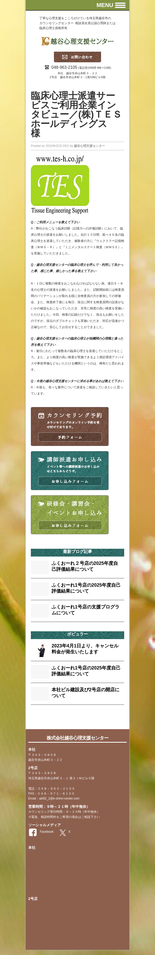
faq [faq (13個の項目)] (35, 719)
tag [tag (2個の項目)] (44, 719)
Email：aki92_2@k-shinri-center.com (54, 798)
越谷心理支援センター (89, 146)
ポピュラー (77, 634)
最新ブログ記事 (77, 551)
